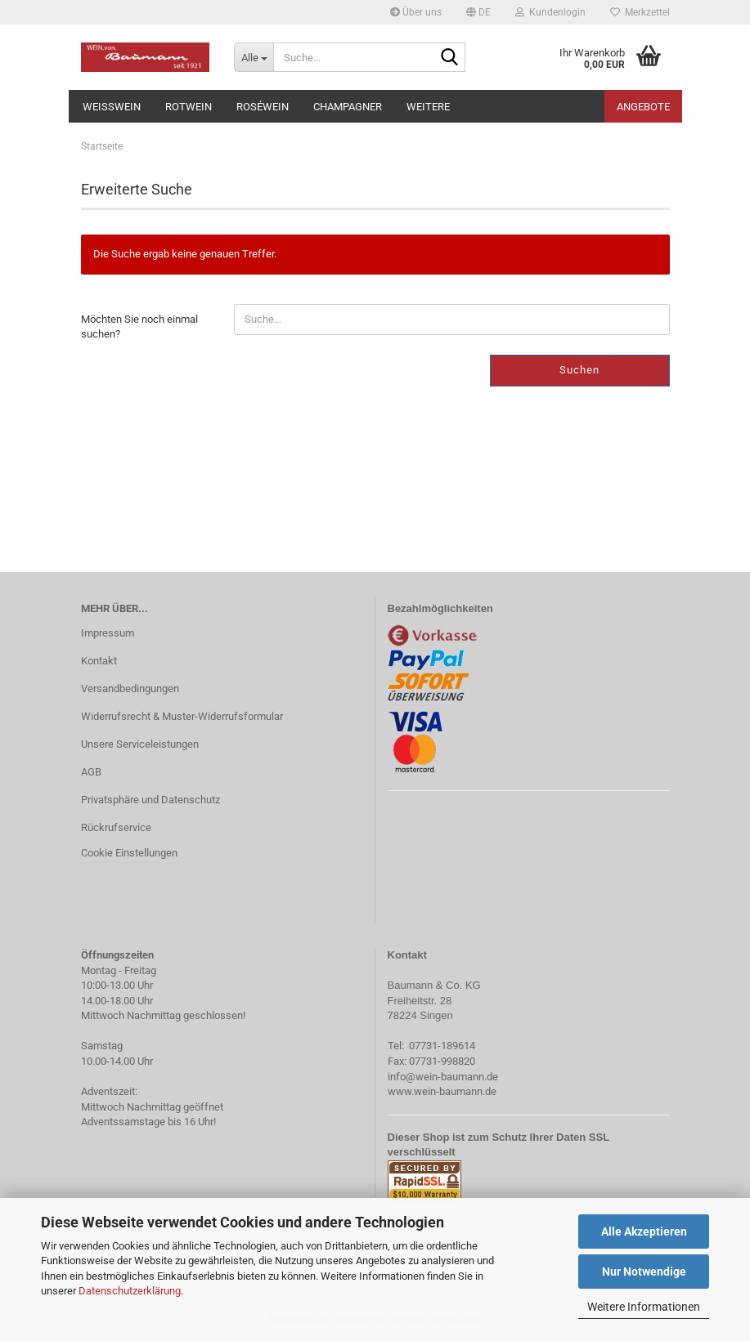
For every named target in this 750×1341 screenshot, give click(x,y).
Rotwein (188, 107)
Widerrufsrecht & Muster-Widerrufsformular (182, 716)
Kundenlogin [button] (550, 12)
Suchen (579, 370)
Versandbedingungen (130, 688)
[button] (478, 12)
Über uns (416, 12)
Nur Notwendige (644, 1271)
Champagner (347, 107)
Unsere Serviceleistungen (140, 744)
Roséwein (262, 107)
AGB (91, 772)
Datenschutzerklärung (130, 1291)
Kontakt (99, 661)
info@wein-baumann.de (443, 1077)
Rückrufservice (116, 827)
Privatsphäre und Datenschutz (150, 799)
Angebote (643, 107)
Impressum (107, 633)
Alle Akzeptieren (644, 1231)
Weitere (428, 107)
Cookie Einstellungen (129, 853)
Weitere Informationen (643, 1306)
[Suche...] (253, 57)
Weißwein (112, 107)
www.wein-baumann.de (442, 1091)
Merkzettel (640, 12)
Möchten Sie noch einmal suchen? (139, 327)
